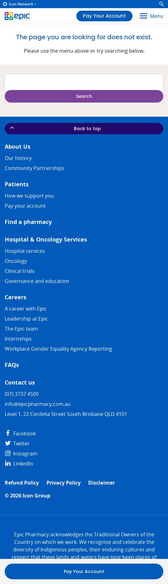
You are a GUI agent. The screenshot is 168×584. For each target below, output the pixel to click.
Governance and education (37, 281)
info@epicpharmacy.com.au (38, 404)
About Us (17, 146)
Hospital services (25, 250)
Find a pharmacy (28, 222)
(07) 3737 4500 (22, 393)
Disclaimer (101, 483)
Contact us (20, 382)
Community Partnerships (34, 168)
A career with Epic (26, 308)
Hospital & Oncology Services (46, 239)
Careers (15, 297)
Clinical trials (20, 271)
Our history (18, 158)
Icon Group (36, 495)
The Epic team (21, 328)
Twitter (17, 443)
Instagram (21, 453)
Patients (17, 184)
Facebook (20, 433)
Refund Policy (22, 483)
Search (84, 96)
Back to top (55, 128)
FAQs (12, 365)
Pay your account (25, 205)
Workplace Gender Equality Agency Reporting (58, 348)
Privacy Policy (63, 483)
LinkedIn (19, 463)
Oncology (16, 260)
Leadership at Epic (26, 318)
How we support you (29, 195)
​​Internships (18, 338)
